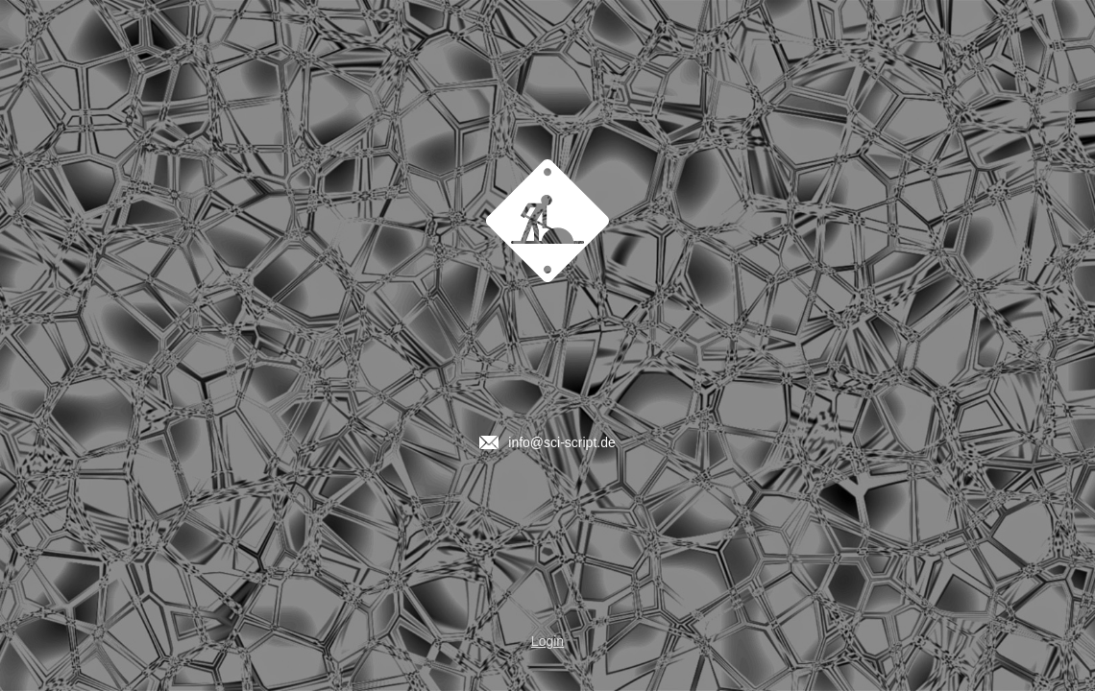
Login (547, 641)
